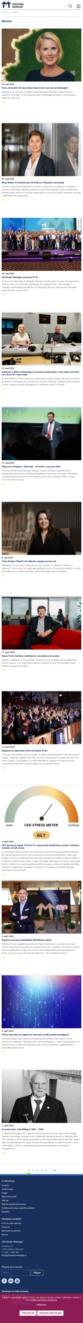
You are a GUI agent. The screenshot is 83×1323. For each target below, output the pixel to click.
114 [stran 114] (54, 1170)
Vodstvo (5, 1185)
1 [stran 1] (28, 1170)
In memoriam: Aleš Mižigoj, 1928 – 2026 (22, 1129)
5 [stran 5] (45, 1170)
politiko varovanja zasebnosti (43, 1300)
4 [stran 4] (41, 1170)
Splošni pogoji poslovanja (14, 1204)
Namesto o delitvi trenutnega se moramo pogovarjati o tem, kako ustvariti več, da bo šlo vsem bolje (40, 373)
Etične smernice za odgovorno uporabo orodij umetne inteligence (35, 1034)
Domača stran (6, 12)
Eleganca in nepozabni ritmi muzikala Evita (24, 750)
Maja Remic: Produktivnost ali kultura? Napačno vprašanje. (33, 182)
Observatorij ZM (9, 1196)
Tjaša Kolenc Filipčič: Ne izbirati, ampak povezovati (29, 561)
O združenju (8, 1180)
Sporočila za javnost (11, 1231)
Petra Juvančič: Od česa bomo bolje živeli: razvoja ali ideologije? (35, 87)
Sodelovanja (7, 1189)
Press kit (6, 1227)
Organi (5, 1193)
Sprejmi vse (28, 1313)
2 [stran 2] (33, 1170)
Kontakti (5, 1211)
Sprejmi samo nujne (50, 1313)
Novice (5, 1234)
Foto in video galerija (11, 1223)
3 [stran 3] (37, 1170)
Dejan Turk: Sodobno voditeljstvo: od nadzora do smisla (30, 655)
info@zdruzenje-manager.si (14, 1255)
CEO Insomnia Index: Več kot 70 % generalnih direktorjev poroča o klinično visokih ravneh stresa (40, 846)
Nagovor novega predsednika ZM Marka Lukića (27, 939)
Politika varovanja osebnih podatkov (18, 1208)
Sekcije (5, 1200)
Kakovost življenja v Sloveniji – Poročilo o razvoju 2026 (31, 466)
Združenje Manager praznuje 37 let (20, 277)
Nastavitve (41, 1304)
